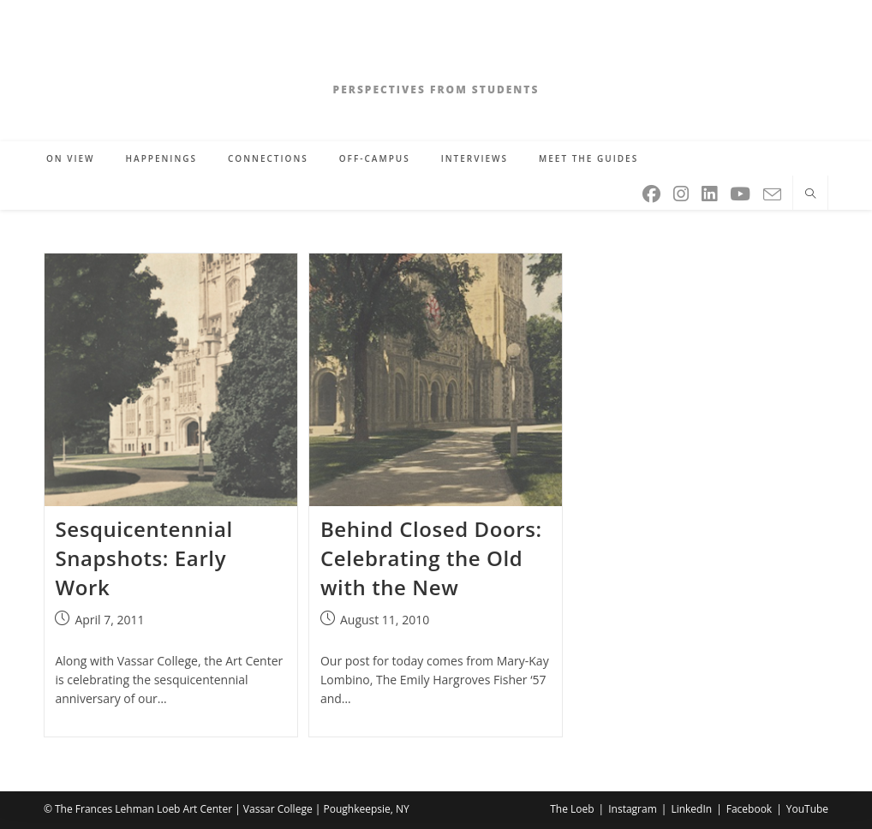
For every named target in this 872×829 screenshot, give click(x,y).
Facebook (749, 809)
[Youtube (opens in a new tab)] (741, 190)
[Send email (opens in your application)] (773, 191)
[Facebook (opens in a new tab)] (652, 190)
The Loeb (572, 809)
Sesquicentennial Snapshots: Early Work (143, 558)
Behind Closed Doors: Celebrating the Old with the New (431, 558)
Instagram (632, 809)
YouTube (807, 809)
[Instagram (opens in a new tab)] (682, 190)
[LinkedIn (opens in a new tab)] (711, 190)
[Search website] (810, 194)
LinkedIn (691, 809)
